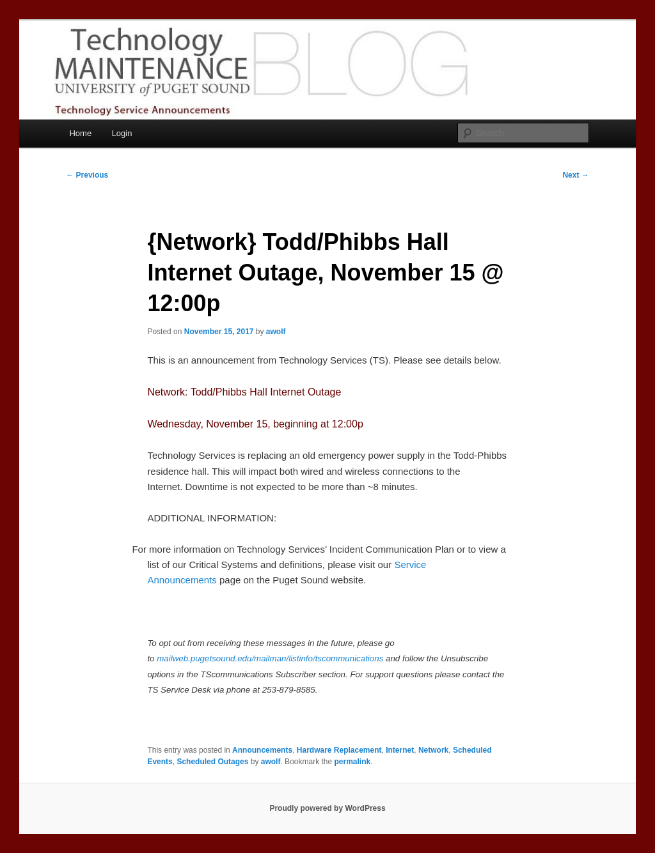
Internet (400, 750)
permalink (353, 761)
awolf (276, 331)
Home (80, 133)
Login (122, 133)
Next (575, 175)
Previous (87, 175)
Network (433, 750)
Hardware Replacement (339, 750)
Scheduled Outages (212, 761)
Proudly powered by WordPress (327, 808)
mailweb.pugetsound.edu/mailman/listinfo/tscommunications (270, 658)
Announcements (262, 750)
